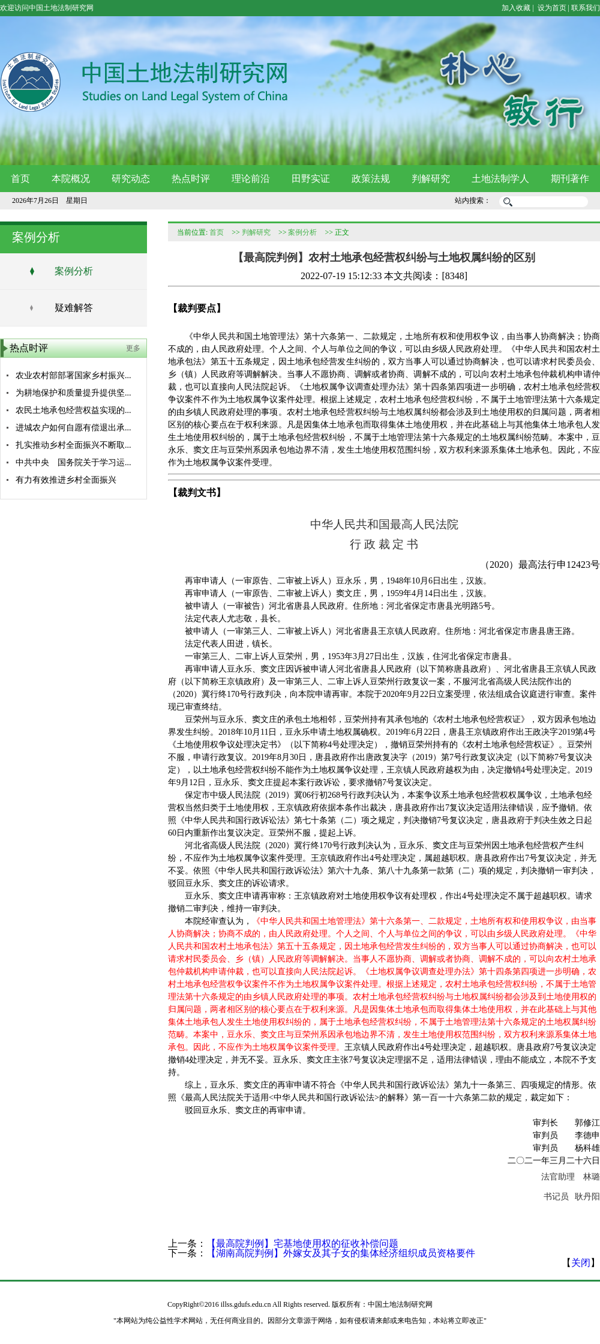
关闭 (580, 1263)
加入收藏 (516, 8)
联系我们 (585, 8)
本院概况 (71, 178)
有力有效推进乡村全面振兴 (66, 479)
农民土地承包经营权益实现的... (73, 410)
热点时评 (191, 178)
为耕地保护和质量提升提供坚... (73, 392)
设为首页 (551, 8)
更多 (133, 348)
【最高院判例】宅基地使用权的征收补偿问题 (302, 1243)
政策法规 (371, 178)
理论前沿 (251, 178)
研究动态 (131, 178)
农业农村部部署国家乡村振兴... (73, 375)
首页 (20, 178)
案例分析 (74, 271)
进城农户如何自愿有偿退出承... (73, 427)
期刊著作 (570, 178)
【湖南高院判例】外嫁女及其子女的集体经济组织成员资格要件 (340, 1253)
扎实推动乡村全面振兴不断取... (73, 445)
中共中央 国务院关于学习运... (73, 462)
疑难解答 (74, 308)
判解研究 (431, 178)
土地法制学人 (500, 178)
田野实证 (311, 178)
